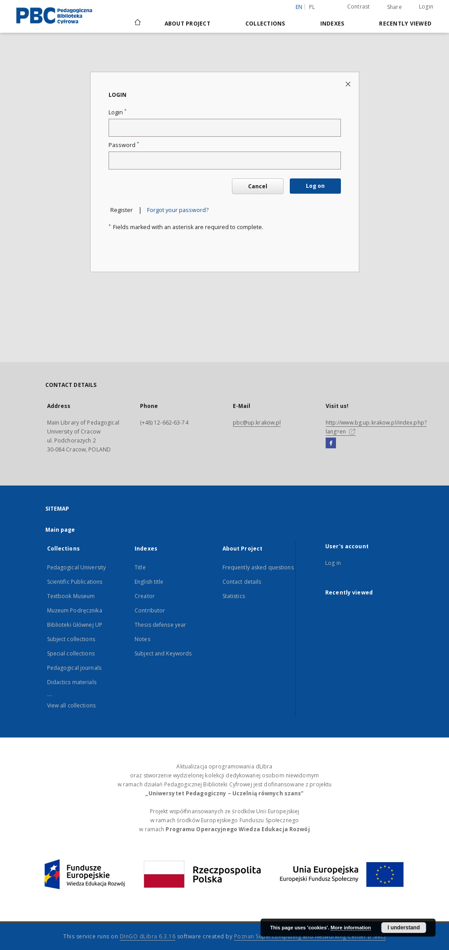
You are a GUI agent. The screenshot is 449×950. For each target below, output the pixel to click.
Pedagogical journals (74, 668)
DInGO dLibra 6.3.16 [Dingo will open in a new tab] (148, 936)
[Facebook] (331, 443)
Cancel (257, 186)
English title (149, 582)
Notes (142, 639)
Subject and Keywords (163, 653)
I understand (404, 927)
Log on (315, 186)
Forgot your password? (178, 210)
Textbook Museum (71, 596)
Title (140, 567)
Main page (60, 530)
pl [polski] (312, 7)
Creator (145, 596)
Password (124, 145)
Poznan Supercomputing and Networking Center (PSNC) (310, 936)
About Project (187, 23)
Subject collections (71, 639)
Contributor (150, 610)
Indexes (332, 23)
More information (351, 927)
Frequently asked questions (258, 567)
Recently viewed (405, 23)
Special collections (71, 653)
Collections (265, 23)
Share (394, 7)
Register (121, 210)
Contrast (358, 6)
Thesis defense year (160, 625)
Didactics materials (71, 682)
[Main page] (137, 23)
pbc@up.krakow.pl (257, 422)
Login (426, 6)
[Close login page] (348, 83)
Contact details (242, 582)
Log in (333, 563)
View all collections (71, 705)
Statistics (233, 596)
